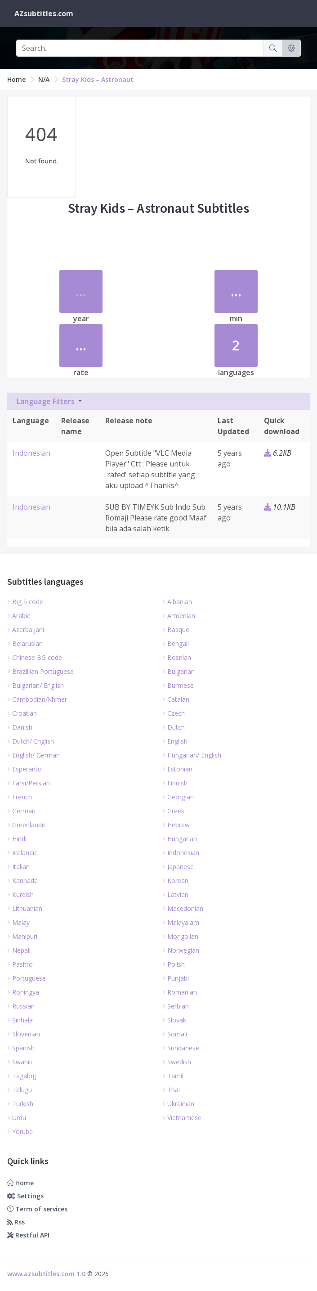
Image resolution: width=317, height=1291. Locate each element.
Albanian (177, 601)
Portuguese (26, 978)
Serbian (175, 1006)
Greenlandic (26, 824)
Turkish (20, 1103)
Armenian (178, 615)
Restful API (28, 1235)
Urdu (16, 1117)
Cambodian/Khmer (37, 699)
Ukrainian (178, 1103)
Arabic (18, 615)
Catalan (175, 699)
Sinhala (20, 1020)
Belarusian (25, 643)
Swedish (176, 1062)
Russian (21, 1006)
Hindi (17, 838)
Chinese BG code (34, 657)
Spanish (21, 1048)
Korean (175, 880)
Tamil (172, 1075)
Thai (171, 1089)
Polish (173, 964)
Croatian (22, 713)
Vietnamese (181, 1117)
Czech (173, 713)
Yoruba (20, 1131)
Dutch (173, 727)
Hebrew (176, 824)
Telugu (19, 1089)
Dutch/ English (30, 741)
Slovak (174, 1020)
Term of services (37, 1209)
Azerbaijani (25, 629)
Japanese (178, 866)
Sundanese (180, 1048)
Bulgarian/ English (35, 685)
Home (16, 79)
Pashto (20, 964)
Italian (18, 866)
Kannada (22, 880)
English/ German (33, 755)
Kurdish (20, 894)
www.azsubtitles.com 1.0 (46, 1273)
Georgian (178, 797)
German (21, 811)
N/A (43, 79)
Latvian (175, 894)
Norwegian (180, 950)
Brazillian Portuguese (40, 671)
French (19, 797)
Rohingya (23, 992)
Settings (25, 1196)
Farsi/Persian (28, 783)
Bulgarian (178, 671)
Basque (175, 629)
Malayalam (180, 922)
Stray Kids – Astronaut (98, 79)
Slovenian (23, 1034)
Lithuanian (24, 908)
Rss (16, 1222)
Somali (174, 1034)
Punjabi (175, 978)
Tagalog (21, 1075)
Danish (19, 727)
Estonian (177, 769)
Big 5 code (25, 601)
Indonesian (31, 453)
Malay (18, 922)
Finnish (175, 783)
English (175, 741)
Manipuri (22, 936)
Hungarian (179, 838)
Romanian (179, 992)
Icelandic (22, 852)
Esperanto (24, 769)
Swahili (19, 1062)
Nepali (19, 950)
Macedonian (182, 908)
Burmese (178, 685)
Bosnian (176, 657)
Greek (173, 811)
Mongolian (180, 936)
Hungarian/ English (191, 755)
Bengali (175, 643)
